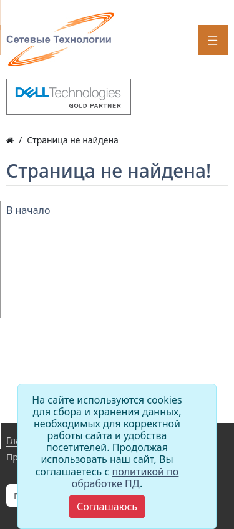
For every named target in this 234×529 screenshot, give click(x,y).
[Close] (107, 506)
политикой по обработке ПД (125, 477)
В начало (28, 210)
